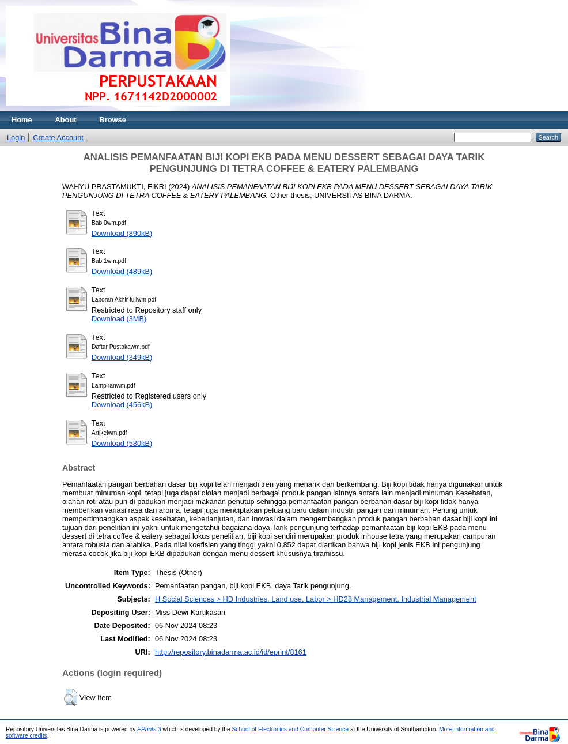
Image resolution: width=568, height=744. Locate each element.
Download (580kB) (122, 443)
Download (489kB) (122, 271)
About (66, 119)
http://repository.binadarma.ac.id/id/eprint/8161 (230, 652)
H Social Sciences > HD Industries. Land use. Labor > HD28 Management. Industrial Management (315, 599)
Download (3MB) (119, 318)
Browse (113, 119)
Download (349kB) (122, 357)
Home (22, 119)
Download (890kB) (122, 233)
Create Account (58, 137)
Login (16, 137)
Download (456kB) (122, 404)
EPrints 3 (149, 729)
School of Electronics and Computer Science (290, 729)
